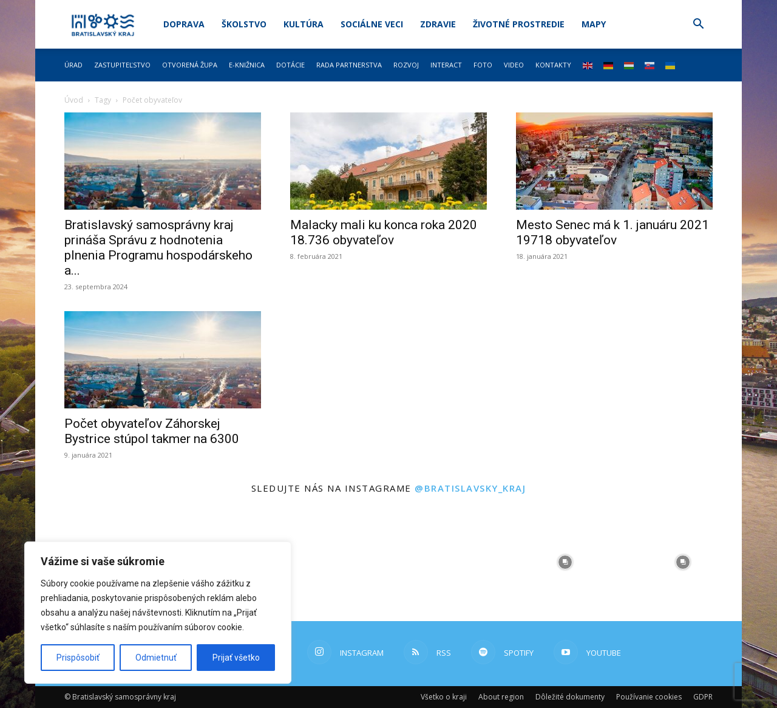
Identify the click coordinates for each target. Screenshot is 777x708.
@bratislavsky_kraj (470, 488)
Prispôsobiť (78, 657)
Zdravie (438, 24)
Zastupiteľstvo (122, 64)
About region (501, 697)
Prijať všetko (236, 657)
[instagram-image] (329, 562)
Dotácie (290, 64)
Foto (482, 64)
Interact (446, 64)
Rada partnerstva (349, 64)
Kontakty (553, 64)
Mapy (594, 24)
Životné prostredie (519, 24)
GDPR (703, 697)
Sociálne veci (372, 24)
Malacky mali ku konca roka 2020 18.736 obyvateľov (383, 232)
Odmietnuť (156, 657)
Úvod (73, 100)
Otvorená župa (189, 64)
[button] (698, 25)
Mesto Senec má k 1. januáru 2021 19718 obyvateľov (612, 232)
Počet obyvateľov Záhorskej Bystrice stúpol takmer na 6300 (151, 431)
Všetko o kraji (444, 697)
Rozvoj (406, 64)
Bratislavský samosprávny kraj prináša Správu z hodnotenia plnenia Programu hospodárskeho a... (158, 248)
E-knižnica (247, 64)
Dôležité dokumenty (570, 697)
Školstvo (244, 24)
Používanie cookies (649, 697)
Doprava (184, 24)
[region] (157, 612)
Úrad (73, 64)
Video (514, 64)
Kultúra (303, 24)
